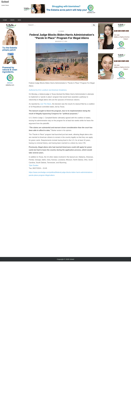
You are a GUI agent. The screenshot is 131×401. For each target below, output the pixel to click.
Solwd (5, 1)
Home (5, 20)
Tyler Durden (33, 165)
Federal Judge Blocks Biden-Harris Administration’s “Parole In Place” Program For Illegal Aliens (61, 36)
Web (19, 20)
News (12, 20)
